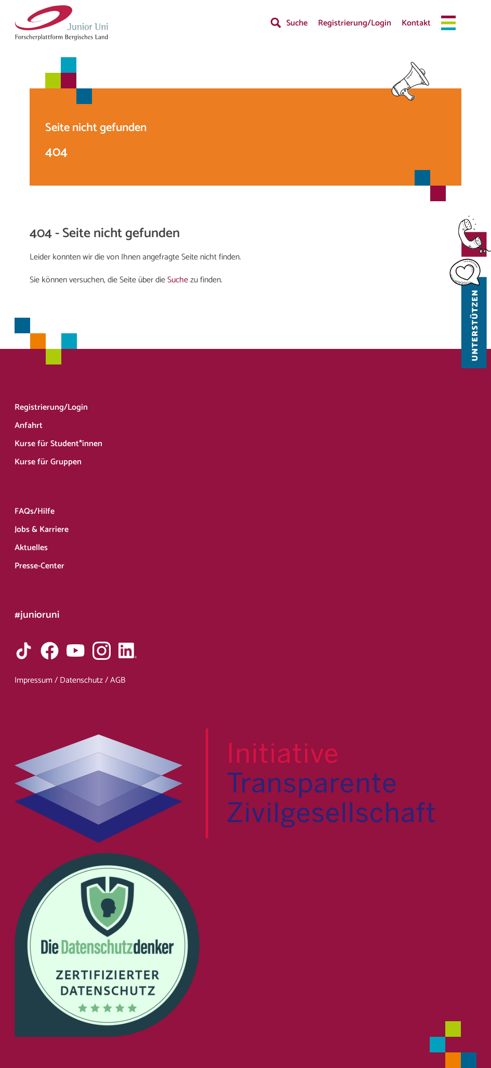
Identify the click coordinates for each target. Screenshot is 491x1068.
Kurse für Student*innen (58, 444)
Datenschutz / (85, 680)
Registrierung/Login (354, 23)
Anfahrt (29, 426)
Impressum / (37, 680)
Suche (297, 23)
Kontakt (416, 23)
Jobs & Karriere (42, 530)
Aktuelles (31, 548)
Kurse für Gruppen (48, 462)
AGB (117, 680)
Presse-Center (39, 566)
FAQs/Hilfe (35, 511)
